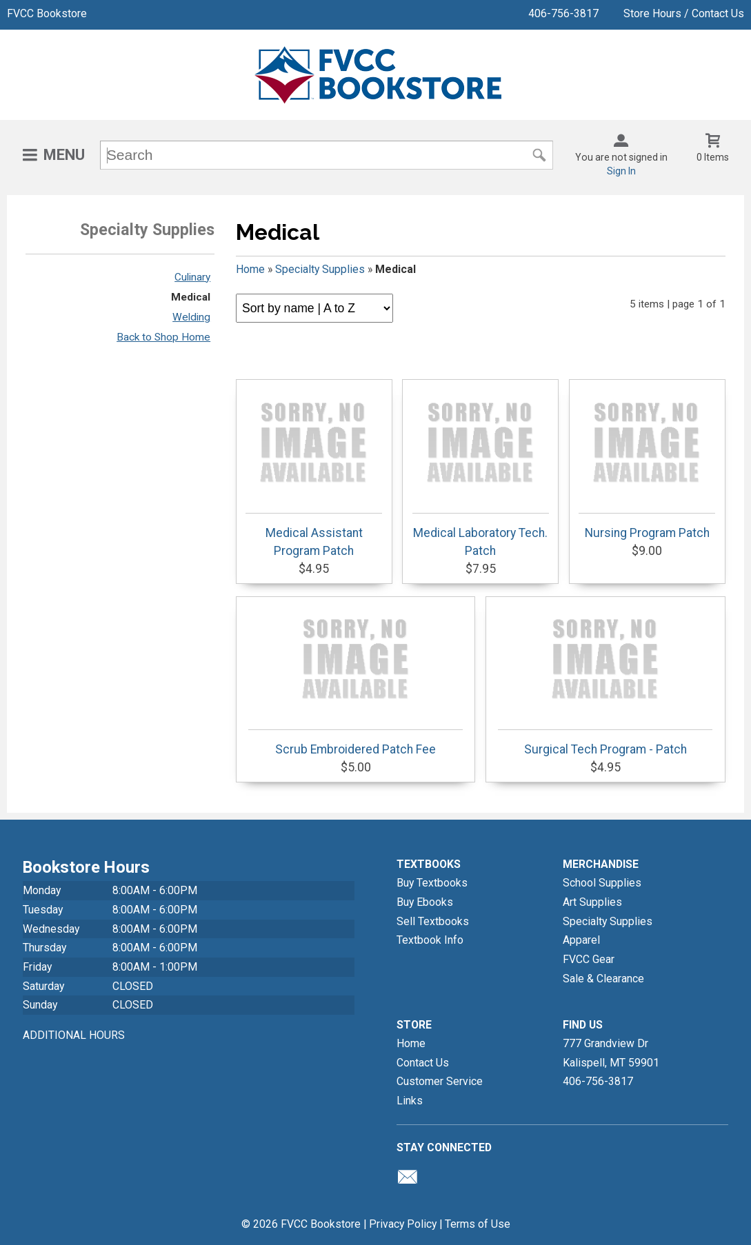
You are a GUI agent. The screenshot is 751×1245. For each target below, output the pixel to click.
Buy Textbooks (432, 882)
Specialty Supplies (320, 269)
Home (250, 269)
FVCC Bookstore (47, 13)
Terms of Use (477, 1224)
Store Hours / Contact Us (683, 13)
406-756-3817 (563, 13)
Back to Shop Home (163, 337)
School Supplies (602, 882)
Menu (64, 154)
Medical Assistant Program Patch (314, 471)
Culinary (192, 277)
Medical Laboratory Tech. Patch (480, 471)
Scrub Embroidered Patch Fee (355, 679)
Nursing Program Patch (647, 462)
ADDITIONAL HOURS (74, 1035)
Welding (191, 317)
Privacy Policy (403, 1224)
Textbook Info (430, 940)
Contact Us (423, 1062)
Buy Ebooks (425, 902)
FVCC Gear (588, 959)
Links (410, 1100)
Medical (190, 297)
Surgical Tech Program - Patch (605, 679)
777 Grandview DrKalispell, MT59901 (611, 1053)
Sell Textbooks (433, 921)
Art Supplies (592, 902)
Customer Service (440, 1081)
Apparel (581, 940)
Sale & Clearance (603, 978)
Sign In (621, 170)
